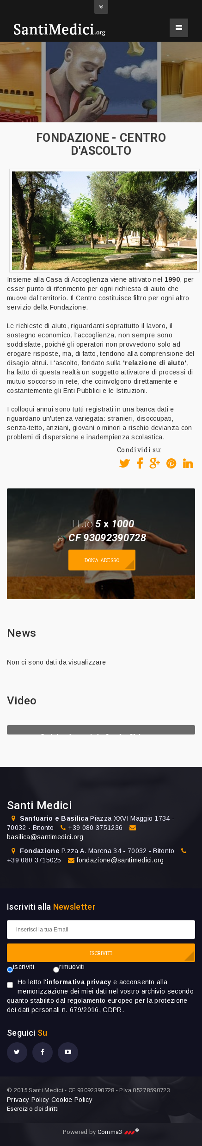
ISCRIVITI (101, 953)
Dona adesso (102, 560)
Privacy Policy (28, 1099)
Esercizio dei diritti (33, 1108)
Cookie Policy (71, 1099)
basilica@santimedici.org (45, 837)
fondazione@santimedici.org (120, 860)
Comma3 (118, 1131)
